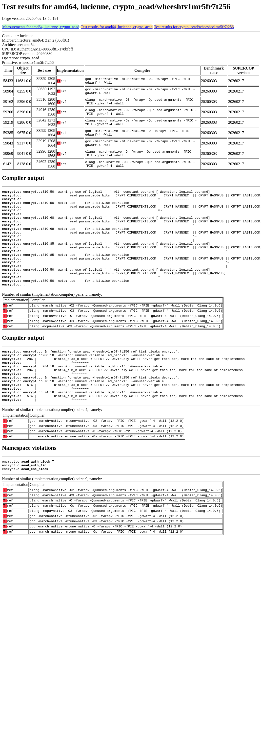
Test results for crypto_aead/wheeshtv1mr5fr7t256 (194, 27)
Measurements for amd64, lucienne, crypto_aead (40, 27)
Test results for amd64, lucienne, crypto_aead (117, 27)
